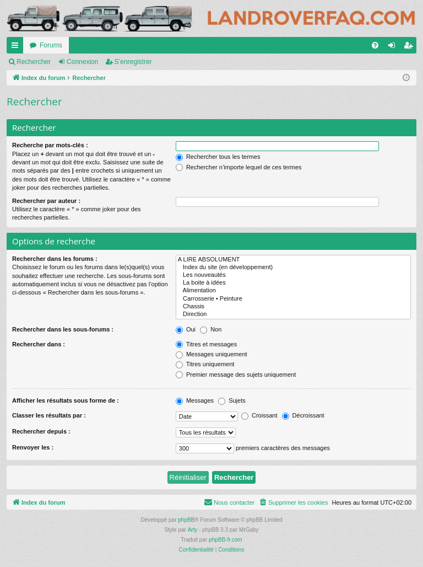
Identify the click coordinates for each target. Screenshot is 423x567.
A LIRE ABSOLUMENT (293, 260)
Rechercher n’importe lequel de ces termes (239, 167)
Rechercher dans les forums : (54, 258)
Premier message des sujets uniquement (236, 374)
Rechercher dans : (38, 344)
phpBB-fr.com (225, 540)
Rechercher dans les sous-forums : (62, 329)
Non (210, 329)
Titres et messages (206, 344)
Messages (195, 400)
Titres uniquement (205, 364)
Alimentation (293, 291)
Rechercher (34, 62)
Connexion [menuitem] (394, 47)
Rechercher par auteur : (46, 200)
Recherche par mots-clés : (50, 145)
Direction (293, 314)
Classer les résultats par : (49, 415)
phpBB (186, 520)
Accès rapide (17, 47)
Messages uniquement (211, 354)
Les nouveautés (293, 275)
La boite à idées (293, 283)
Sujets (232, 400)
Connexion (82, 62)
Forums (51, 45)
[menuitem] (375, 45)
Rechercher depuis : (41, 431)
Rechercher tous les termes (218, 156)
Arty (193, 530)
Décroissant (303, 415)
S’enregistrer (133, 62)
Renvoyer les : (32, 447)
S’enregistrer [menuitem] (410, 47)
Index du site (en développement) (293, 267)
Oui (186, 329)
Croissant (259, 415)
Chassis (293, 307)
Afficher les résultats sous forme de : (65, 400)
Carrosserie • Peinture (293, 299)
